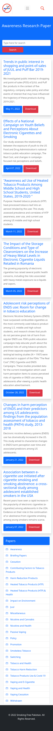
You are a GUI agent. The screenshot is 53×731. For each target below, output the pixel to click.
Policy (11, 638)
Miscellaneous (15, 613)
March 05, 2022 (14, 291)
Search (12, 49)
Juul (10, 607)
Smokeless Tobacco (18, 650)
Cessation (13, 561)
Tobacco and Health (18, 663)
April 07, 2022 (13, 168)
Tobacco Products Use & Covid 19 (26, 675)
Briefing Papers (16, 555)
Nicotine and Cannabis (20, 619)
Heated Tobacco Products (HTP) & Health (26, 592)
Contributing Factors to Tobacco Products (25, 569)
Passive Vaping (16, 632)
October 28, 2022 (15, 392)
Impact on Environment (20, 600)
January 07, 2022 (14, 527)
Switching (13, 657)
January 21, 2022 (14, 459)
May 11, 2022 (13, 108)
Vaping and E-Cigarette (20, 682)
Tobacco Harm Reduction (21, 669)
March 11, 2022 (14, 231)
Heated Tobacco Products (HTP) (25, 584)
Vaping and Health (18, 688)
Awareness (14, 549)
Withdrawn (14, 700)
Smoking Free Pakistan (29, 715)
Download (30, 108)
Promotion (14, 644)
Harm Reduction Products (22, 578)
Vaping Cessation (17, 694)
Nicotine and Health (18, 625)
